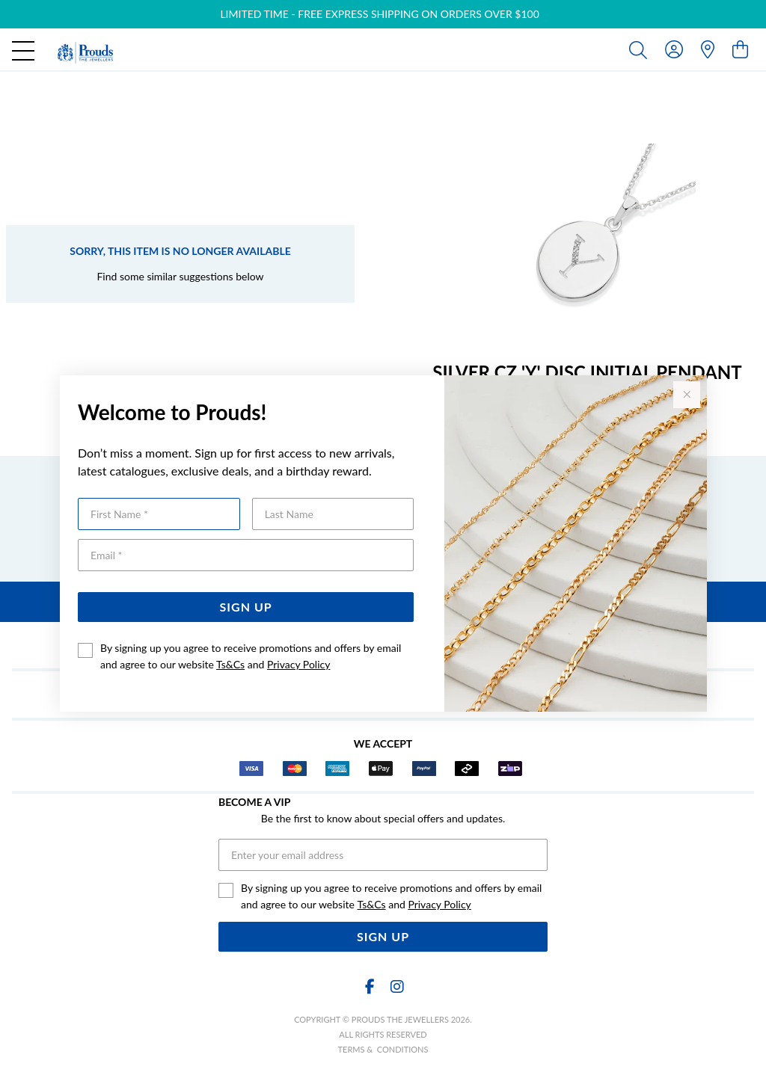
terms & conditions (383, 1049)
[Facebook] (370, 986)
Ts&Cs (230, 664)
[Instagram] (396, 986)
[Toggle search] (641, 49)
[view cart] (740, 49)
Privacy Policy (298, 664)
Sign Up (246, 607)
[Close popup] (686, 394)
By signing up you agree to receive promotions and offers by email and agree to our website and (250, 656)
